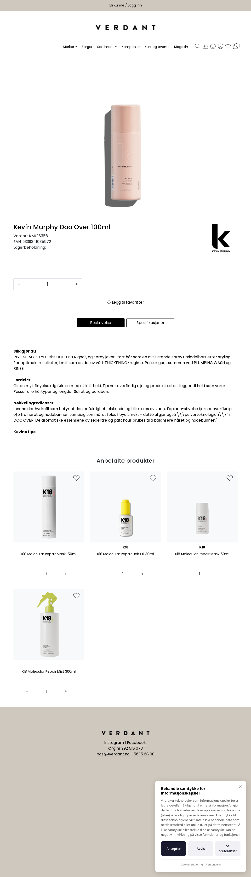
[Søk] (197, 46)
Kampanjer (131, 46)
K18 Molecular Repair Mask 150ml (49, 554)
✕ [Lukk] (240, 786)
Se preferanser (228, 848)
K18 (125, 547)
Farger (87, 46)
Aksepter (173, 849)
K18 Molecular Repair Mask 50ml (202, 554)
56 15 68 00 (144, 754)
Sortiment (105, 46)
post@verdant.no (113, 754)
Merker (68, 46)
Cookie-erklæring (192, 864)
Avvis (201, 849)
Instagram (114, 742)
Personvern (213, 864)
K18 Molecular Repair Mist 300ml (49, 672)
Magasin (181, 46)
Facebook (137, 742)
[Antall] (47, 284)
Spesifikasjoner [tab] (151, 322)
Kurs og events (157, 46)
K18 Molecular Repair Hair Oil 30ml (125, 554)
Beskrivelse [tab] (100, 322)
